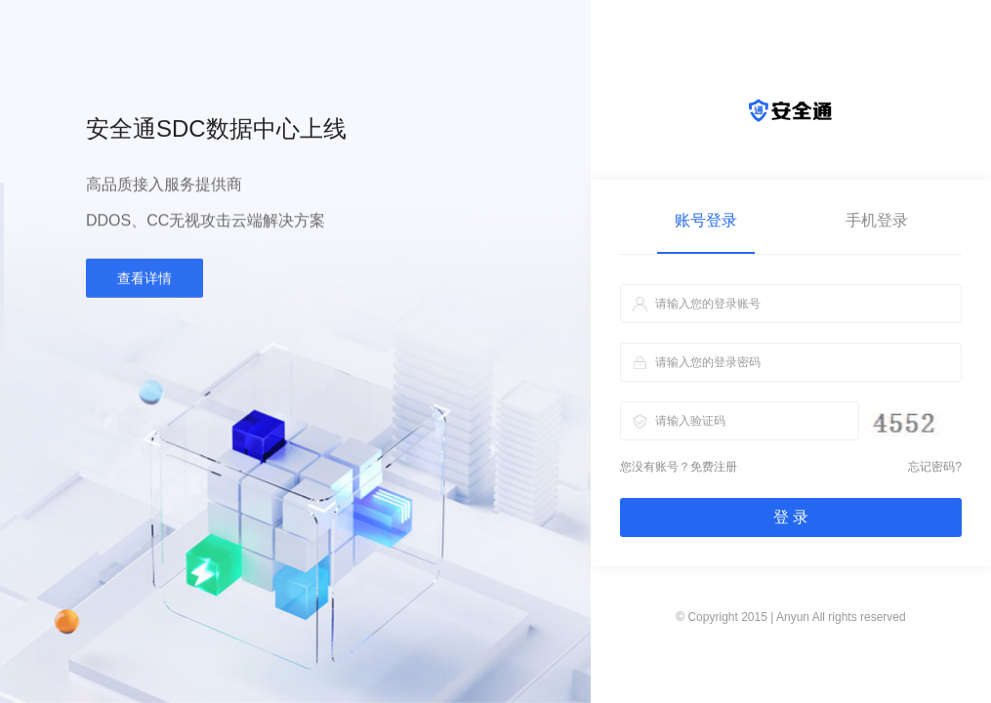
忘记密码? (935, 467)
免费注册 (713, 467)
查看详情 (144, 282)
